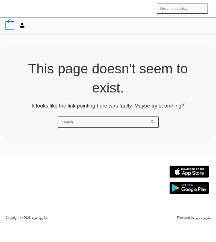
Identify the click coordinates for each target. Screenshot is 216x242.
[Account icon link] (22, 25)
